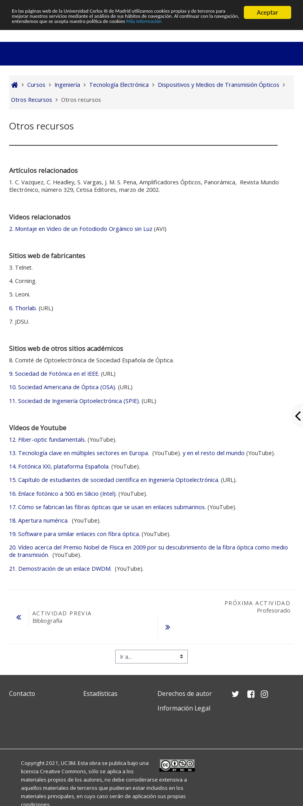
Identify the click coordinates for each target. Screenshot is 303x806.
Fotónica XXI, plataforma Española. (59, 466)
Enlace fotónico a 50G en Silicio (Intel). (63, 493)
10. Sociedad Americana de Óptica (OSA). (62, 387)
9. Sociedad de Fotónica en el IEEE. (55, 373)
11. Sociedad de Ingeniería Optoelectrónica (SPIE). (74, 401)
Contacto (22, 693)
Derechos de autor (184, 693)
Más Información (35, 33)
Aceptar (267, 12)
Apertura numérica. (39, 520)
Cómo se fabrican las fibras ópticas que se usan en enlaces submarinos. (107, 507)
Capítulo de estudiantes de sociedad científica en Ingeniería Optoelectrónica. (114, 480)
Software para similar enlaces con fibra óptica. (74, 534)
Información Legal (183, 708)
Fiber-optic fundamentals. (47, 439)
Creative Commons (63, 771)
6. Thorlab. (23, 308)
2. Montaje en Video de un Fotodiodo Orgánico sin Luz (80, 228)
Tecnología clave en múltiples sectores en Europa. (80, 453)
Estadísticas (100, 693)
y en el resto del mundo (213, 453)
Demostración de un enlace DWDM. (61, 568)
